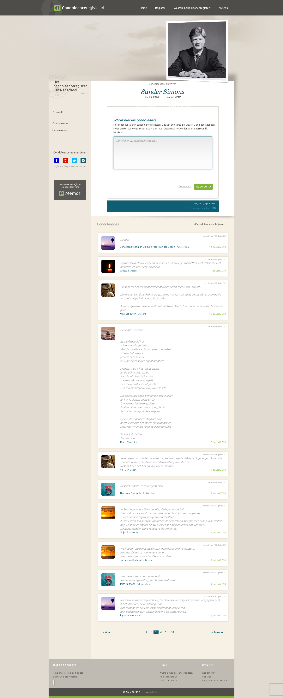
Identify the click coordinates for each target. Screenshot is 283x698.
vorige (106, 632)
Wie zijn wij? (208, 672)
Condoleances (60, 123)
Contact (206, 676)
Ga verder (202, 186)
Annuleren (184, 186)
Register (160, 7)
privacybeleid (152, 692)
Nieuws (223, 7)
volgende (217, 632)
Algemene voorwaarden (215, 680)
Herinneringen (60, 130)
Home (163, 665)
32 (172, 632)
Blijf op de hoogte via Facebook (68, 166)
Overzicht (57, 112)
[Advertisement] (162, 649)
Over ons (207, 665)
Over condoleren (169, 680)
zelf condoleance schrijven (208, 224)
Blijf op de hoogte (64, 664)
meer (83, 93)
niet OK (222, 236)
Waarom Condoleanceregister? (176, 672)
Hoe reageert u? (168, 676)
